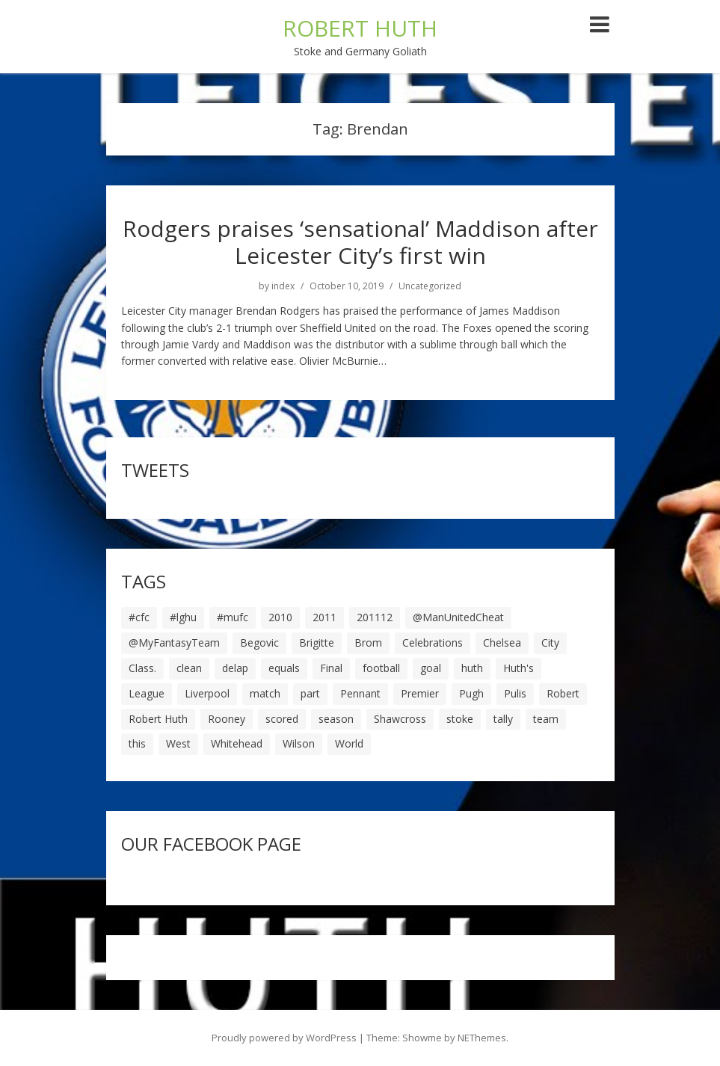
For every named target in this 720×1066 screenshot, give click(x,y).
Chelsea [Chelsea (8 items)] (502, 642)
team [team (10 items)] (546, 719)
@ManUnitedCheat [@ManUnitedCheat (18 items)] (458, 617)
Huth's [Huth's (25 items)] (518, 668)
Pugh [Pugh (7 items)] (471, 693)
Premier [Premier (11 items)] (420, 693)
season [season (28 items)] (336, 719)
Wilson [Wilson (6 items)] (299, 743)
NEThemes (482, 1037)
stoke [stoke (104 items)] (459, 719)
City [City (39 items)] (550, 642)
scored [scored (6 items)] (281, 719)
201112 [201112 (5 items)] (375, 617)
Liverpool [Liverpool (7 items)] (207, 693)
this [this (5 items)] (137, 743)
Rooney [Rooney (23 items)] (226, 719)
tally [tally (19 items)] (503, 719)
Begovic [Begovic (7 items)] (259, 642)
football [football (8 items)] (381, 668)
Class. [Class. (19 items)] (142, 668)
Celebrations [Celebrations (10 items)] (432, 642)
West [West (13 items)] (178, 743)
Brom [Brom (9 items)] (368, 642)
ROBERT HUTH (360, 28)
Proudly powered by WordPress (284, 1037)
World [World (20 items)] (349, 743)
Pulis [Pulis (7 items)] (515, 693)
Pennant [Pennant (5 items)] (360, 693)
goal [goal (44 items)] (430, 668)
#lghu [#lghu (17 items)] (183, 617)
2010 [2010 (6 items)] (280, 617)
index (283, 286)
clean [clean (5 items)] (189, 668)
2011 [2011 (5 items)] (324, 617)
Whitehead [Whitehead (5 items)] (236, 743)
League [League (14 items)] (146, 693)
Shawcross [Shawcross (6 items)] (400, 719)
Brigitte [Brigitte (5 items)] (316, 642)
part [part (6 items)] (310, 693)
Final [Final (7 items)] (331, 668)
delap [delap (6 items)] (235, 668)
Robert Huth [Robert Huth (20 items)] (158, 719)
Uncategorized (430, 286)
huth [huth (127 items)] (472, 668)
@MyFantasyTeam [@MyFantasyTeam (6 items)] (174, 642)
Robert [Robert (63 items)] (563, 693)
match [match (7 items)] (265, 693)
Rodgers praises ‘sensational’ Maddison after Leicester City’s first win (360, 242)
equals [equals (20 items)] (284, 668)
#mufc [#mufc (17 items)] (232, 617)
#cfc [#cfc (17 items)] (139, 617)
